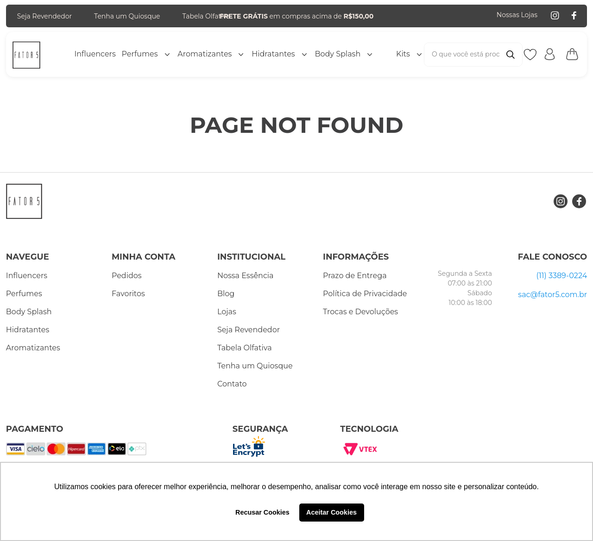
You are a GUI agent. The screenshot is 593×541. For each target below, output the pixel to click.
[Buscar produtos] (510, 54)
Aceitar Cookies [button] (331, 512)
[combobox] (473, 55)
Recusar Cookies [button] (262, 512)
